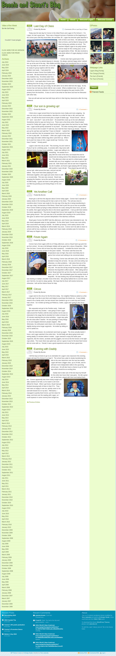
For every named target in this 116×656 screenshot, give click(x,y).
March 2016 (6, 325)
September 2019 (7, 210)
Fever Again (41, 237)
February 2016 (7, 327)
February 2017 (7, 295)
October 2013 (6, 404)
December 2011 (7, 464)
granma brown (40, 615)
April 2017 (5, 289)
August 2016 (6, 311)
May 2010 (5, 516)
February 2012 (7, 459)
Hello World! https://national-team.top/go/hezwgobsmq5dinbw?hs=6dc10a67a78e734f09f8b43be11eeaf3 (49, 644)
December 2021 (7, 139)
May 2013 (5, 418)
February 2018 (7, 262)
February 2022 (7, 133)
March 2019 (6, 226)
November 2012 (7, 434)
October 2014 (6, 371)
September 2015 (7, 341)
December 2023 (7, 78)
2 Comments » (82, 240)
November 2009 (7, 533)
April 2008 (5, 585)
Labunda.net (93, 624)
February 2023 (7, 103)
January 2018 (6, 265)
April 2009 (5, 552)
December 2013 (7, 399)
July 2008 (5, 576)
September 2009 (7, 538)
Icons (19, 653)
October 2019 (6, 207)
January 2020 (6, 199)
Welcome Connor (105, 20)
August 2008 (6, 574)
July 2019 (5, 215)
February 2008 (7, 590)
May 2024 (5, 68)
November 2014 (7, 368)
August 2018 (6, 245)
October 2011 (6, 470)
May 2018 (5, 254)
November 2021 (7, 141)
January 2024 (6, 76)
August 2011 (6, 475)
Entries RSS (83, 653)
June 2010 (5, 513)
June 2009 (5, 546)
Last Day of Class (44, 26)
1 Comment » (83, 109)
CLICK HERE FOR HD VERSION (13, 50)
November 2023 (7, 81)
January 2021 (6, 166)
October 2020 (6, 174)
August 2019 (6, 213)
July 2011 (5, 478)
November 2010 (7, 500)
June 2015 (5, 349)
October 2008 (6, 568)
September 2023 (7, 87)
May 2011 (5, 483)
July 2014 (5, 379)
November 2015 (7, 336)
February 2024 (7, 73)
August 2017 (6, 278)
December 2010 (7, 497)
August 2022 (6, 120)
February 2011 (7, 492)
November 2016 (7, 303)
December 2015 (7, 333)
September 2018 (7, 243)
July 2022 (5, 122)
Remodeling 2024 (10, 615)
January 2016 (6, 330)
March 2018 (6, 259)
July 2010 (5, 511)
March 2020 (6, 193)
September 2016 (7, 308)
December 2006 (7, 604)
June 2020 (5, 185)
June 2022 (5, 125)
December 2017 (7, 267)
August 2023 (6, 89)
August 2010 (6, 508)
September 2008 (7, 571)
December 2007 (7, 596)
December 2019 (7, 202)
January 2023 (6, 106)
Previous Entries (34, 402)
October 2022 (6, 114)
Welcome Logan (86, 20)
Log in (103, 653)
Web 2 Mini (97, 619)
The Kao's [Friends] (96, 76)
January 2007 (6, 601)
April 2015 (5, 355)
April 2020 (5, 191)
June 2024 (5, 65)
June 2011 (5, 481)
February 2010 (7, 524)
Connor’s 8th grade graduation (14, 625)
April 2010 (5, 519)
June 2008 (5, 579)
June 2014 (5, 382)
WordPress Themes (103, 622)
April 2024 (5, 70)
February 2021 (7, 163)
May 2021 (5, 158)
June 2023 (5, 95)
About (72, 20)
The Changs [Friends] (97, 73)
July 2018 (5, 248)
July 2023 (5, 92)
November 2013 (7, 401)
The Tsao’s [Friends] (96, 79)
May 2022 (5, 128)
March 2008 (6, 587)
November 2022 (7, 111)
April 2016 (5, 322)
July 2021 (5, 152)
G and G (38, 620)
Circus (37, 289)
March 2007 (6, 598)
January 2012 (6, 461)
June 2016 (5, 316)
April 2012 (5, 453)
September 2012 (7, 440)
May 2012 (5, 451)
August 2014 (6, 377)
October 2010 (6, 503)
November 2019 (7, 204)
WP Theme (14, 653)
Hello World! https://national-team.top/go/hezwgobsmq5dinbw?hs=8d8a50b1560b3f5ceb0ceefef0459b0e (49, 635)
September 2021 (7, 147)
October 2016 (6, 306)
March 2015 (6, 358)
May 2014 (5, 385)
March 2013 (6, 423)
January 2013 (6, 429)
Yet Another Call (43, 191)
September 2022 (7, 117)
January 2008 (6, 593)
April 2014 (5, 388)
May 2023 (5, 98)
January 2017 (6, 297)
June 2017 (5, 284)
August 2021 (6, 150)
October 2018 (6, 240)
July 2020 (5, 182)
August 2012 (6, 442)
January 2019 (6, 232)
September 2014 (7, 374)
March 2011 (6, 489)
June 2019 (5, 218)
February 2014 (7, 393)
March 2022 (6, 130)
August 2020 (6, 180)
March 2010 (6, 522)
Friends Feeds (98, 92)
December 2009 (7, 530)
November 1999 (7, 606)
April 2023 (5, 100)
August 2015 (6, 344)
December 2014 (7, 366)
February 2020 (7, 196)
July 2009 (5, 544)
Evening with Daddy (45, 348)
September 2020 (7, 177)
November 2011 (7, 467)
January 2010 (6, 527)
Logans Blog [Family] (97, 71)
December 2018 (7, 234)
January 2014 (6, 396)
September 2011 (7, 472)
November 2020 (7, 171)
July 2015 (5, 347)
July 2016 (5, 314)
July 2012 (5, 445)
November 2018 (7, 237)
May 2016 (5, 319)
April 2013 (5, 420)
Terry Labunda (86, 617)
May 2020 (5, 188)
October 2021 (6, 144)
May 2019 (5, 221)
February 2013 (7, 426)
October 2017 (6, 273)
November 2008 (7, 565)
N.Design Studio (104, 617)
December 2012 (7, 431)
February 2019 (7, 229)
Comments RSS (94, 653)
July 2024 (5, 62)
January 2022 (6, 136)
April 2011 (5, 486)
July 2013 (5, 412)
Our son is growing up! (46, 106)
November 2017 (7, 270)
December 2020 (7, 169)
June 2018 (5, 251)
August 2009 (6, 541)
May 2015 (5, 352)
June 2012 (5, 448)
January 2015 (6, 363)
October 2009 (6, 535)
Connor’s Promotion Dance (13, 629)
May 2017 (5, 286)
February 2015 (7, 360)
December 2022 (7, 109)
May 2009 (5, 549)
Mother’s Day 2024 (10, 634)
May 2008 (5, 582)
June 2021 (5, 155)
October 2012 (6, 437)
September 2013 (7, 407)
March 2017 (6, 292)
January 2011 (6, 494)
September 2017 (7, 275)
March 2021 (6, 161)
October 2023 (6, 84)
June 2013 (5, 415)
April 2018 (5, 256)
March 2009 (6, 555)
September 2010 (7, 505)
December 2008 (7, 563)
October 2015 (6, 338)
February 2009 (7, 557)
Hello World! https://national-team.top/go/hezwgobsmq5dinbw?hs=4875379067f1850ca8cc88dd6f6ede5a (49, 627)
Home (63, 20)
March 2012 (6, 456)
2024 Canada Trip (10, 620)
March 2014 (6, 390)
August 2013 (6, 410)
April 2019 (5, 223)
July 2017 (5, 281)
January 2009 (6, 560)
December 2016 (7, 300)
